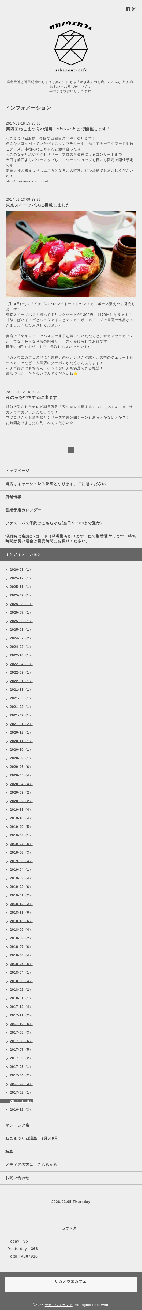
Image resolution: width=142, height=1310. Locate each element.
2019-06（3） (21, 852)
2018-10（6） (21, 921)
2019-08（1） (21, 835)
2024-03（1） (21, 647)
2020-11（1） (21, 741)
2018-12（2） (21, 904)
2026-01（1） (21, 570)
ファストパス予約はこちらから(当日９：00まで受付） (54, 523)
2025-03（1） (21, 630)
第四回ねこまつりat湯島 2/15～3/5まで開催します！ (58, 129)
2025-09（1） (21, 595)
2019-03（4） (21, 878)
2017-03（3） (21, 1084)
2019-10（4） (21, 818)
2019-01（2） (21, 895)
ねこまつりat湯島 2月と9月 (31, 1138)
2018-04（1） (21, 972)
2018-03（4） (21, 981)
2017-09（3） (21, 1032)
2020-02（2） (21, 801)
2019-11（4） (21, 810)
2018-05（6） (21, 964)
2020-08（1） (21, 758)
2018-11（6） (21, 912)
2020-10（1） (21, 750)
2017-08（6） (21, 1041)
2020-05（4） (21, 775)
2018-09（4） (21, 930)
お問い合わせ (17, 1178)
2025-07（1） (21, 612)
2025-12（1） (21, 578)
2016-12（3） (21, 1110)
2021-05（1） (21, 698)
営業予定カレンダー (23, 510)
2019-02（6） (21, 887)
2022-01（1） (21, 681)
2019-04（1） (21, 870)
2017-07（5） (21, 1050)
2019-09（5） (21, 827)
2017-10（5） (21, 1024)
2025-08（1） (21, 604)
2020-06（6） (21, 767)
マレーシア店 (17, 1125)
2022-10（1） (21, 655)
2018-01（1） (21, 998)
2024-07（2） (21, 638)
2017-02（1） (21, 1092)
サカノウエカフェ (59, 1305)
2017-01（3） (21, 1101)
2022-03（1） (21, 672)
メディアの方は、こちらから (31, 1164)
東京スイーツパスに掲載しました (38, 205)
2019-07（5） (21, 844)
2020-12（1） (21, 732)
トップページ (17, 470)
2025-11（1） (21, 587)
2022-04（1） (21, 664)
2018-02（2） (21, 990)
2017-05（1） (21, 1067)
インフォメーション (23, 554)
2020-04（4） (21, 784)
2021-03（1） (21, 707)
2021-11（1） (21, 690)
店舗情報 (13, 497)
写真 (9, 1151)
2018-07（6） (21, 947)
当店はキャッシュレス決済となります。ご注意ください (55, 484)
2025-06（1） (21, 621)
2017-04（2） (21, 1075)
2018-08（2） (21, 938)
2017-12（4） (21, 1007)
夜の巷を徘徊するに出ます (31, 397)
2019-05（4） (21, 861)
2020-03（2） (21, 792)
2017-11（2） (21, 1015)
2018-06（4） (21, 955)
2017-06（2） (21, 1058)
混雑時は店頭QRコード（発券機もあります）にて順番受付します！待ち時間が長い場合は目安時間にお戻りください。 (70, 538)
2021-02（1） (21, 715)
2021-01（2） (21, 724)
